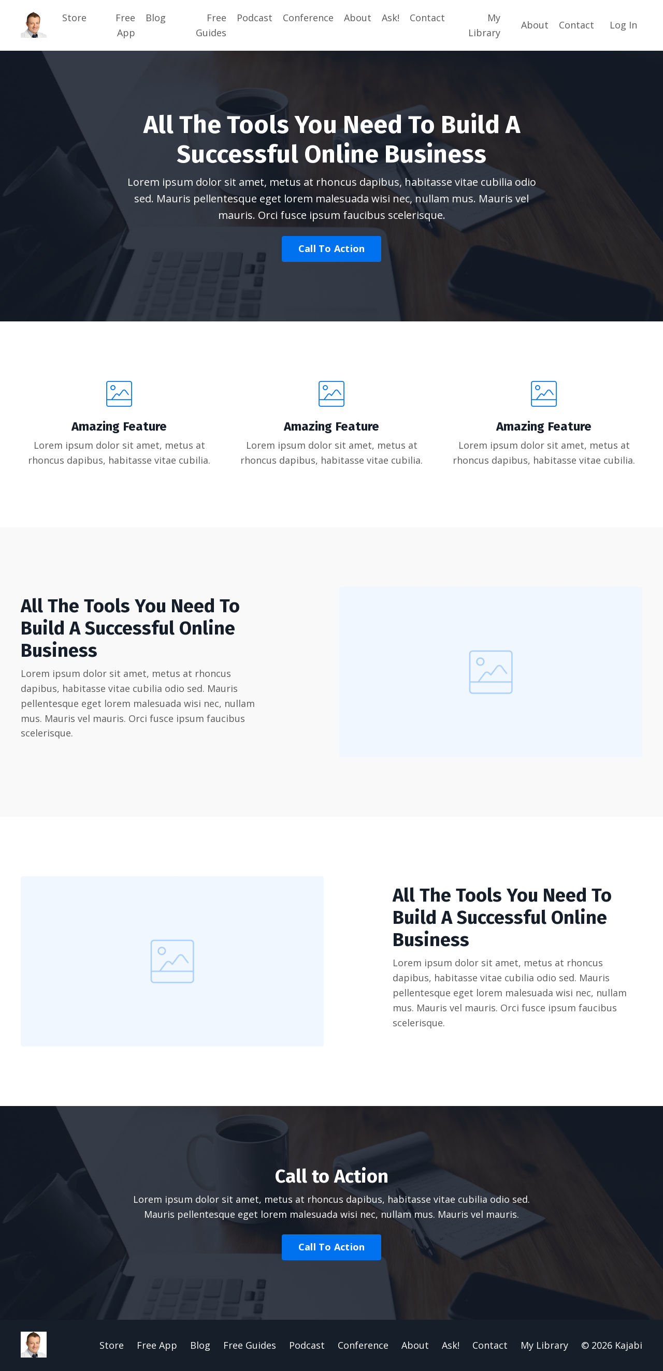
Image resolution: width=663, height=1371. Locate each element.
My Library (484, 25)
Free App (125, 25)
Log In (623, 25)
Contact (427, 17)
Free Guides (211, 25)
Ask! (390, 17)
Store (74, 17)
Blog (156, 17)
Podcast (254, 17)
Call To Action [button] (331, 248)
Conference (308, 17)
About (357, 17)
